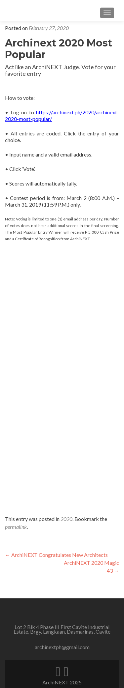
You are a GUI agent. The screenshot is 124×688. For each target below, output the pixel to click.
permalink (16, 527)
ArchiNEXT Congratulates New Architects (56, 555)
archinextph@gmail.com (62, 647)
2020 (66, 519)
